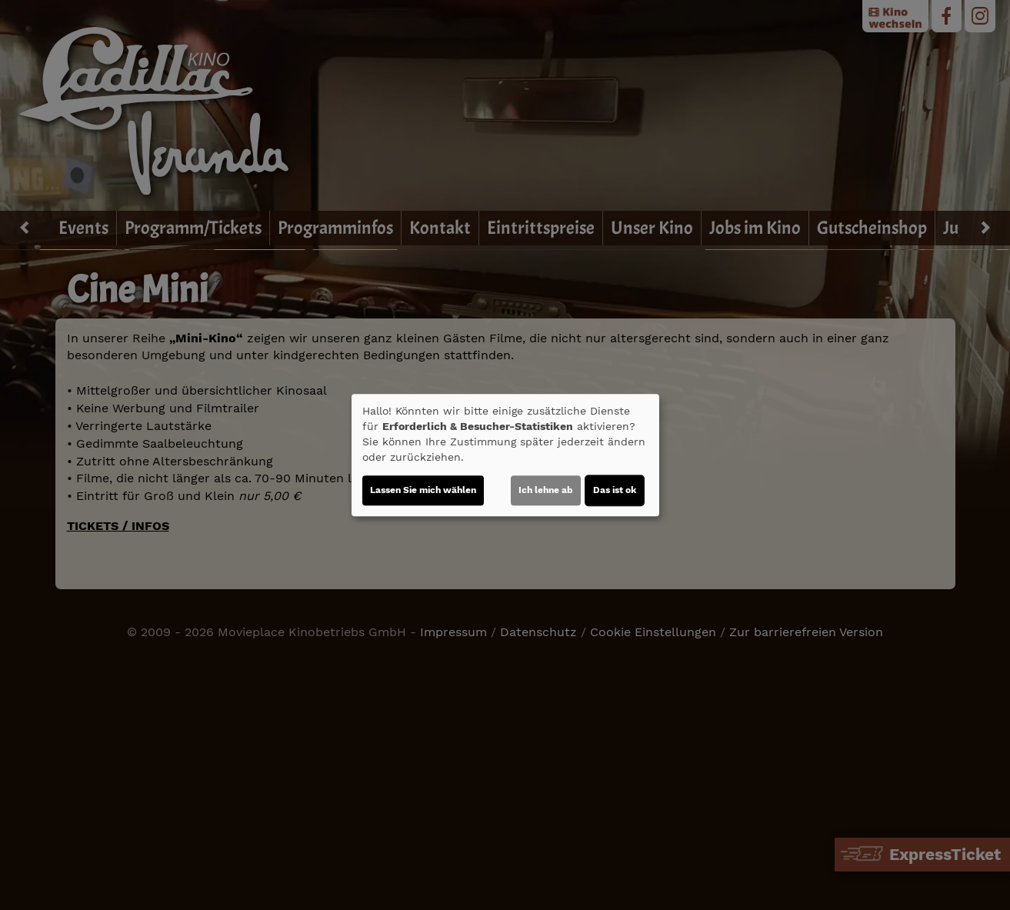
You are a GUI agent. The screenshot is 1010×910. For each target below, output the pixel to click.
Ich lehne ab (545, 490)
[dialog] (505, 455)
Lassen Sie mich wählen (423, 490)
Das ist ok (614, 490)
